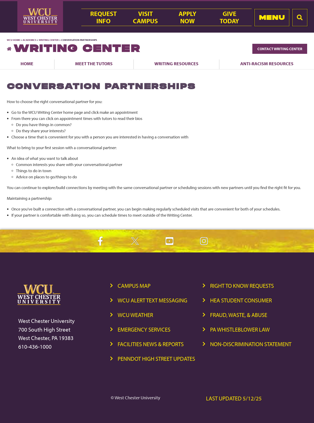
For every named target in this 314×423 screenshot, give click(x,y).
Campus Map (134, 285)
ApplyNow (187, 17)
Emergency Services (144, 329)
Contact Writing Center (279, 49)
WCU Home (13, 40)
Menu (272, 17)
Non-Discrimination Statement (250, 344)
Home (27, 63)
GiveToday (229, 17)
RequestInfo (103, 17)
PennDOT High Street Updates (156, 358)
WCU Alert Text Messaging (152, 300)
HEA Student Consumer (241, 300)
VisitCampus (145, 17)
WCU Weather (135, 314)
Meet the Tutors (94, 63)
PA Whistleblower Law (240, 329)
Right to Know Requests (242, 285)
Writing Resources (176, 63)
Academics (29, 40)
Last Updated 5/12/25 (234, 398)
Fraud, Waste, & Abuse (238, 314)
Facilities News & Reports (151, 344)
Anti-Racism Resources (266, 63)
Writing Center (49, 40)
